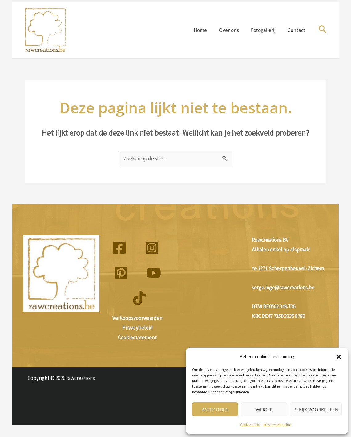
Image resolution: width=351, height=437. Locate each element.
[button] (339, 357)
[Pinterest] (121, 272)
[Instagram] (151, 247)
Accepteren (215, 409)
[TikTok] (139, 297)
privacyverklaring (277, 424)
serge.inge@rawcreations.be (283, 287)
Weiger (264, 409)
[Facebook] (119, 247)
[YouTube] (153, 272)
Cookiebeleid (250, 424)
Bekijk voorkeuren (315, 409)
